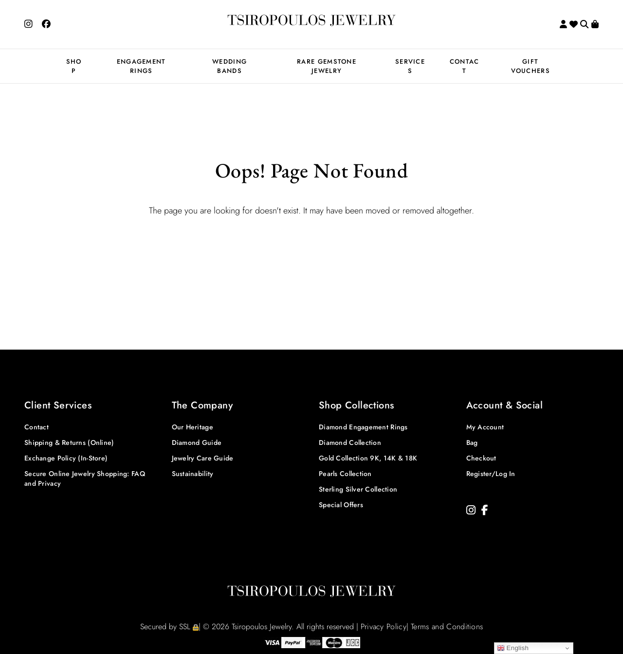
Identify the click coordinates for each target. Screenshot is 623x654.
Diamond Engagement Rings (363, 427)
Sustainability (193, 473)
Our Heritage (192, 427)
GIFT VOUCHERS (530, 66)
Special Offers (341, 505)
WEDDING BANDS (229, 66)
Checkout (481, 458)
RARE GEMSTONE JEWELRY (326, 66)
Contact (36, 427)
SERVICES (410, 66)
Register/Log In (490, 473)
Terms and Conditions (447, 626)
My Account (485, 427)
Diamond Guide (197, 442)
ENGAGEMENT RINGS (141, 66)
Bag (472, 442)
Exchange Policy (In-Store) (66, 458)
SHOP (74, 66)
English (513, 648)
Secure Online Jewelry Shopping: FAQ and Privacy (84, 478)
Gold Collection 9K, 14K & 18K (368, 458)
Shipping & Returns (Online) (69, 442)
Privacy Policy (383, 626)
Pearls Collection (345, 473)
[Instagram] (471, 510)
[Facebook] (484, 510)
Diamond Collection (350, 442)
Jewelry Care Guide (203, 458)
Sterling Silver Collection (358, 489)
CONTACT (464, 66)
